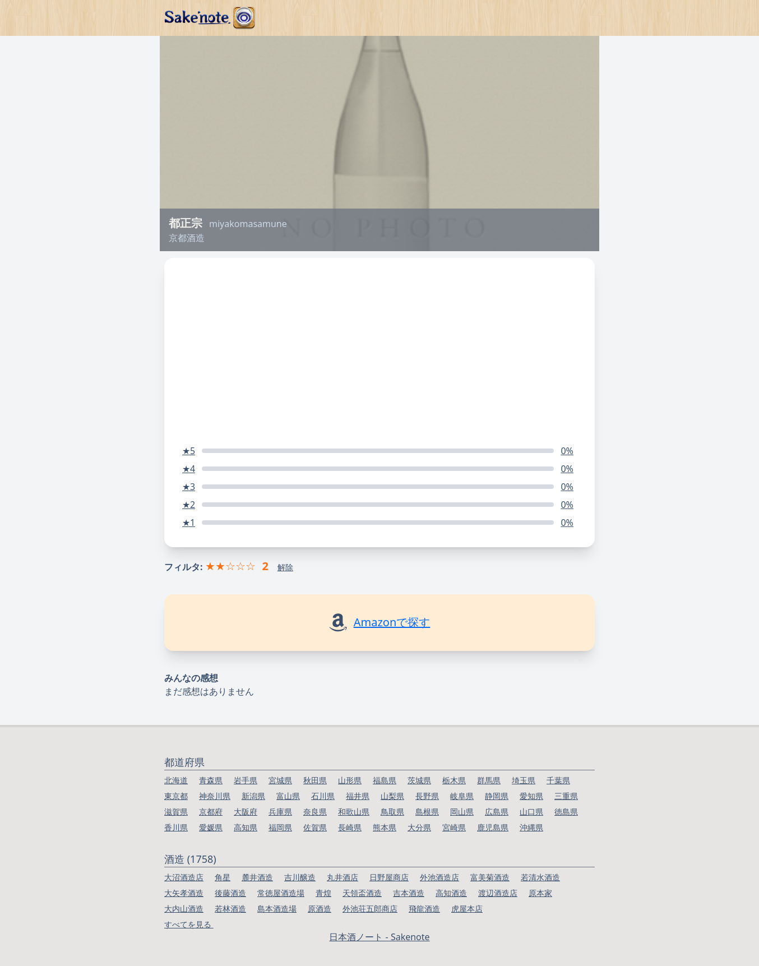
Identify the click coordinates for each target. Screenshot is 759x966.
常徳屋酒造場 (280, 893)
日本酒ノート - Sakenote (379, 937)
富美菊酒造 (490, 877)
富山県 (288, 796)
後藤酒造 (230, 893)
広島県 (496, 811)
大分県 (419, 827)
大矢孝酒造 (183, 893)
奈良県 (315, 811)
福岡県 (280, 827)
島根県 (427, 811)
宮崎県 (454, 827)
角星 (222, 877)
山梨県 (392, 796)
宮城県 (280, 780)
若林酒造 (230, 908)
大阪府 (245, 811)
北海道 (176, 780)
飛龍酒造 (424, 908)
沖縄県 (531, 827)
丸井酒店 (342, 877)
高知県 (245, 827)
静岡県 (496, 796)
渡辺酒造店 (497, 893)
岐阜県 (462, 796)
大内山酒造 (183, 908)
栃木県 (454, 780)
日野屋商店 (389, 877)
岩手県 (245, 780)
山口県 (531, 811)
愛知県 (531, 796)
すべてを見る (189, 924)
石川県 (323, 796)
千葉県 (558, 780)
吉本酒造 (408, 893)
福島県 (384, 780)
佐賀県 (315, 827)
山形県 (350, 780)
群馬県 (489, 780)
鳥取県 (392, 811)
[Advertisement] (379, 342)
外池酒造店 (439, 877)
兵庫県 (280, 811)
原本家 (540, 893)
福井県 (357, 796)
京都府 (211, 811)
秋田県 (315, 780)
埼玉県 (523, 780)
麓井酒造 (257, 877)
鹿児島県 (492, 827)
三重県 (566, 796)
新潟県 (253, 796)
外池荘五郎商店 (370, 908)
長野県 (427, 796)
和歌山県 (353, 811)
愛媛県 (211, 827)
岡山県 (462, 811)
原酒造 (319, 908)
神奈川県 (214, 796)
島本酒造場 (277, 908)
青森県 (211, 780)
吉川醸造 (300, 877)
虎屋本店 (467, 908)
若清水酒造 (540, 877)
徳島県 (566, 811)
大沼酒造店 (183, 877)
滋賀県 (176, 811)
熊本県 (384, 827)
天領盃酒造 (362, 893)
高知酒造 (451, 893)
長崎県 (350, 827)
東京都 (176, 796)
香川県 (176, 827)
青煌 (323, 893)
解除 (285, 567)
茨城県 (419, 780)
